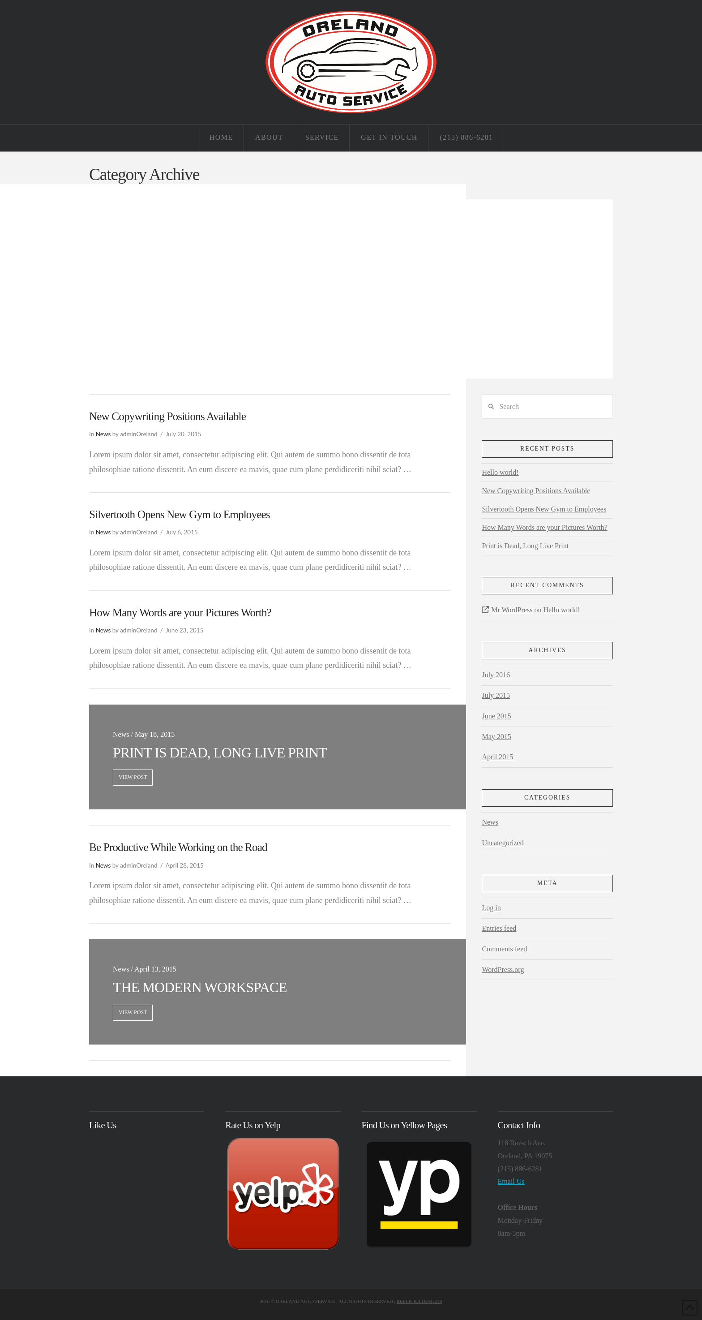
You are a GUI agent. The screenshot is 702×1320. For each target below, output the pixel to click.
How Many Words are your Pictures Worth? (180, 612)
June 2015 (496, 716)
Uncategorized (502, 843)
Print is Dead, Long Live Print (525, 546)
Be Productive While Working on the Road (178, 847)
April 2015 (497, 757)
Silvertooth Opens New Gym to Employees (179, 514)
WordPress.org (503, 969)
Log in (491, 908)
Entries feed (499, 928)
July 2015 (496, 695)
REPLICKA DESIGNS (419, 1301)
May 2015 (496, 736)
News (103, 434)
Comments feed (504, 949)
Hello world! (500, 472)
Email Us (511, 1181)
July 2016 (496, 675)
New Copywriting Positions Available (167, 416)
